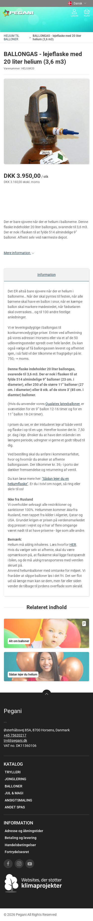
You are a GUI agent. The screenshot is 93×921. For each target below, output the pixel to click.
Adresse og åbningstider (24, 831)
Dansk (77, 3)
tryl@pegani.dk (15, 740)
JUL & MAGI (14, 793)
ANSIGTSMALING (18, 800)
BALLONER (13, 786)
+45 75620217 (15, 735)
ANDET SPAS (15, 807)
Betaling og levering (20, 838)
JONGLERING (15, 779)
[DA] (18, 13)
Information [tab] (46, 275)
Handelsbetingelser (20, 845)
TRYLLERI (13, 772)
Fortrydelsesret (17, 852)
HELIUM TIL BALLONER (11, 37)
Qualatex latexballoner (62, 404)
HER (72, 545)
